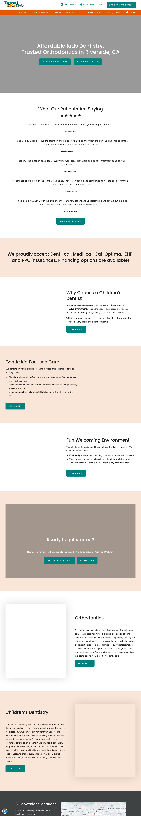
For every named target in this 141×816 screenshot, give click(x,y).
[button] (121, 5)
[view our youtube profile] (134, 13)
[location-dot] (80, 4)
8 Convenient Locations (93, 4)
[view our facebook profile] (126, 13)
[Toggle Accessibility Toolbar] (4, 811)
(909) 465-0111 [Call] (70, 5)
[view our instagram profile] (130, 13)
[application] (34, 12)
